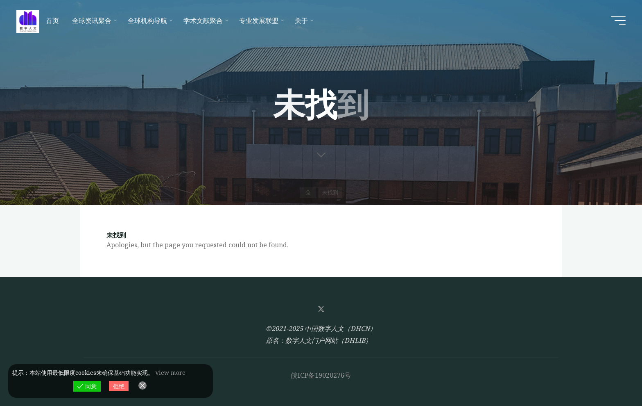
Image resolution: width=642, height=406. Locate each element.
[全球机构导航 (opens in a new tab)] (149, 20)
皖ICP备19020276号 (321, 375)
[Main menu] (618, 20)
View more (170, 372)
